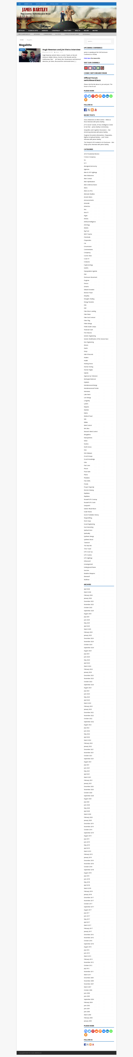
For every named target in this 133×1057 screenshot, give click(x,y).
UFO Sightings (88, 558)
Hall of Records (88, 354)
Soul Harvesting (88, 527)
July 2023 (86, 691)
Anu (85, 209)
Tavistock (87, 542)
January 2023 (88, 709)
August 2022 (87, 725)
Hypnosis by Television (91, 376)
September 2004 (89, 999)
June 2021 (87, 768)
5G (85, 160)
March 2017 (87, 925)
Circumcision (88, 246)
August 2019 (87, 836)
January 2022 (88, 746)
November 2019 (89, 826)
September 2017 (89, 907)
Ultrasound (87, 561)
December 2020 (89, 786)
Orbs (85, 462)
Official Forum (54, 4)
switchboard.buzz (92, 80)
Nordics (86, 444)
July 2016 (86, 950)
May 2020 (87, 808)
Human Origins (88, 370)
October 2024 (88, 644)
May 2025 (87, 623)
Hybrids (86, 373)
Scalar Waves (88, 512)
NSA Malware (88, 453)
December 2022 (89, 712)
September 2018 (89, 870)
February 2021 (88, 780)
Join (19, 4)
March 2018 (87, 888)
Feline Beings (88, 323)
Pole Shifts (87, 481)
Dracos (86, 283)
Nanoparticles (88, 438)
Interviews (37, 34)
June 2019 (87, 842)
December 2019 (89, 823)
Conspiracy (56, 30)
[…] (75, 61)
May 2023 (87, 697)
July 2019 (86, 839)
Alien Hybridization (89, 181)
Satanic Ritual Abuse (90, 509)
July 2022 (86, 728)
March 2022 (87, 740)
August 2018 (87, 873)
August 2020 (87, 799)
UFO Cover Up (88, 552)
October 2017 (88, 904)
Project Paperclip (89, 487)
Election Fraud (88, 293)
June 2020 (87, 805)
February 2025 (88, 632)
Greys (85, 351)
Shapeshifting (88, 518)
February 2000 (88, 1018)
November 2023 (89, 678)
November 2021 (89, 752)
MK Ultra (86, 428)
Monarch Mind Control (90, 431)
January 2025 (88, 635)
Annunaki (86, 203)
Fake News (87, 314)
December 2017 (89, 897)
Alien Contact (88, 178)
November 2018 (89, 863)
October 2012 (88, 965)
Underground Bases (90, 567)
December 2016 (89, 934)
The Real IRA (88, 545)
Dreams (86, 286)
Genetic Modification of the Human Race (96, 339)
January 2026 (88, 598)
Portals (86, 484)
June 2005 (87, 996)
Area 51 (86, 212)
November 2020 (89, 789)
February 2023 (88, 706)
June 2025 (87, 620)
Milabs (86, 30)
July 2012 (86, 968)
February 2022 (88, 743)
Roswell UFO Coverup (90, 499)
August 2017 (87, 910)
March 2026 (87, 592)
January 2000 (88, 1021)
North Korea (87, 447)
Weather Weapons (89, 573)
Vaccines (86, 570)
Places (86, 475)
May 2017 (87, 919)
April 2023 (87, 700)
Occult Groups (88, 456)
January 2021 (88, 783)
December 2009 (89, 978)
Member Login (28, 4)
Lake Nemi (87, 394)
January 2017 (88, 931)
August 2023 (87, 688)
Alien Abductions (89, 175)
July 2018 (86, 876)
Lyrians (86, 404)
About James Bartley (24, 34)
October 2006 (88, 990)
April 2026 (87, 589)
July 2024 (86, 654)
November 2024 (89, 641)
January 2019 (88, 857)
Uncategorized (88, 564)
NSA (85, 450)
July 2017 (86, 913)
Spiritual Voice (88, 530)
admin (57, 52)
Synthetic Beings (89, 536)
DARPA (86, 268)
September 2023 (89, 685)
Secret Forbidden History (91, 515)
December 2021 (89, 749)
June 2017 (87, 916)
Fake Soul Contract (89, 317)
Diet (85, 274)
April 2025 (87, 626)
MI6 (85, 419)
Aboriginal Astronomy (90, 166)
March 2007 (87, 987)
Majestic (86, 407)
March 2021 (87, 777)
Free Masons (88, 333)
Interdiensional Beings (90, 385)
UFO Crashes (88, 555)
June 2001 (87, 1008)
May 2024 (87, 660)
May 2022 (87, 734)
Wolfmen (86, 579)
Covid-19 (86, 259)
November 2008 (89, 981)
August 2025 (87, 614)
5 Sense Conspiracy (90, 157)
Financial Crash (88, 330)
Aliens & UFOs (33, 30)
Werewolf (87, 576)
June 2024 (87, 657)
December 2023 (89, 675)
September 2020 (89, 796)
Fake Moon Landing (90, 311)
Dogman (86, 280)
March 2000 (87, 1015)
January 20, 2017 (48, 52)
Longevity (87, 401)
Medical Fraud (88, 416)
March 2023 (87, 703)
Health (77, 30)
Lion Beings (87, 397)
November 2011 (89, 971)
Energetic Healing (89, 299)
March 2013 (87, 956)
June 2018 (87, 879)
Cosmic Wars (88, 256)
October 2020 (88, 793)
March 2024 (87, 666)
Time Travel (87, 549)
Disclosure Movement (90, 277)
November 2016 (89, 937)
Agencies (45, 30)
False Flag (87, 320)
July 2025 (86, 617)
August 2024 (87, 651)
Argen (85, 215)
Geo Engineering (89, 342)
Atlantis (86, 228)
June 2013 (87, 953)
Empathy (86, 296)
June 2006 (87, 993)
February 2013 (88, 959)
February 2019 (88, 854)
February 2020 (88, 817)
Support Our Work (41, 4)
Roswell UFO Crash (89, 502)
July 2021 (86, 765)
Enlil (85, 308)
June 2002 (87, 1005)
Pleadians (87, 478)
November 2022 (89, 715)
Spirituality (87, 533)
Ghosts (86, 345)
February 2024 (88, 669)
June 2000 (87, 1011)
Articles (21, 30)
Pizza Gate (87, 471)
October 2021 (88, 755)
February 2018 (88, 891)
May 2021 (87, 771)
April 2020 (87, 811)
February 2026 (88, 595)
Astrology (87, 225)
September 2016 (89, 944)
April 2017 (87, 922)
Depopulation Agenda (90, 271)
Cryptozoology (88, 265)
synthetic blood (88, 539)
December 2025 (89, 601)
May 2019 (87, 845)
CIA (85, 243)
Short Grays (87, 521)
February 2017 (88, 928)
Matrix (95, 30)
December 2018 (89, 860)
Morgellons (87, 434)
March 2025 (87, 629)
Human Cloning (88, 367)
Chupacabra (87, 240)
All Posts (58, 34)
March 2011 (87, 975)
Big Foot (86, 231)
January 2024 (88, 672)
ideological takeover (90, 379)
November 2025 (89, 604)
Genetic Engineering (90, 336)
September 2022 (89, 722)
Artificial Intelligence (90, 222)
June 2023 (87, 694)
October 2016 (88, 941)
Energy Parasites (89, 302)
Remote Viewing (89, 490)
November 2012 (89, 962)
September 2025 (89, 611)
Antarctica (87, 206)
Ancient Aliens (88, 197)
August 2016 (87, 947)
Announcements (89, 200)
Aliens (85, 188)
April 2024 (87, 663)
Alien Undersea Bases (90, 185)
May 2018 (87, 882)
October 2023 (88, 681)
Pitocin (86, 468)
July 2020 (86, 802)
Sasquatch (87, 505)
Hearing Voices (88, 363)
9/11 (85, 163)
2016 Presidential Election (91, 154)
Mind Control (88, 425)
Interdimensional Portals (91, 388)
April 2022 (87, 737)
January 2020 (88, 820)
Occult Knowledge (89, 459)
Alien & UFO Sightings (90, 172)
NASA (85, 441)
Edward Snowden (89, 289)
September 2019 (89, 833)
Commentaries (48, 34)
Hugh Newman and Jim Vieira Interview (61, 49)
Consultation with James (72, 34)
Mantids (86, 410)
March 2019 (87, 851)
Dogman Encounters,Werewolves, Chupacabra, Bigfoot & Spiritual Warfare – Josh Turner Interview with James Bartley (98, 137)
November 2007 (89, 984)
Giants (86, 348)
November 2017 (89, 900)
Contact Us (65, 4)
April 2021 (87, 774)
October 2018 (88, 867)
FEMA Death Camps (90, 327)
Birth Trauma (88, 234)
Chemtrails (87, 237)
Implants (86, 382)
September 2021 (89, 759)
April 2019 (87, 848)
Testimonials (86, 34)
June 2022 (87, 731)
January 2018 (88, 894)
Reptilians (87, 493)
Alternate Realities (89, 194)
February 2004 (88, 1002)
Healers (86, 357)
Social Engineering (89, 524)
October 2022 (88, 718)
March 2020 (87, 814)
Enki (85, 305)
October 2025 (88, 607)
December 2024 (89, 638)
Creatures (67, 30)
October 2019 (88, 829)
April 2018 (87, 885)
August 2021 (87, 762)
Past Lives (87, 465)
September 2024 (89, 647)
